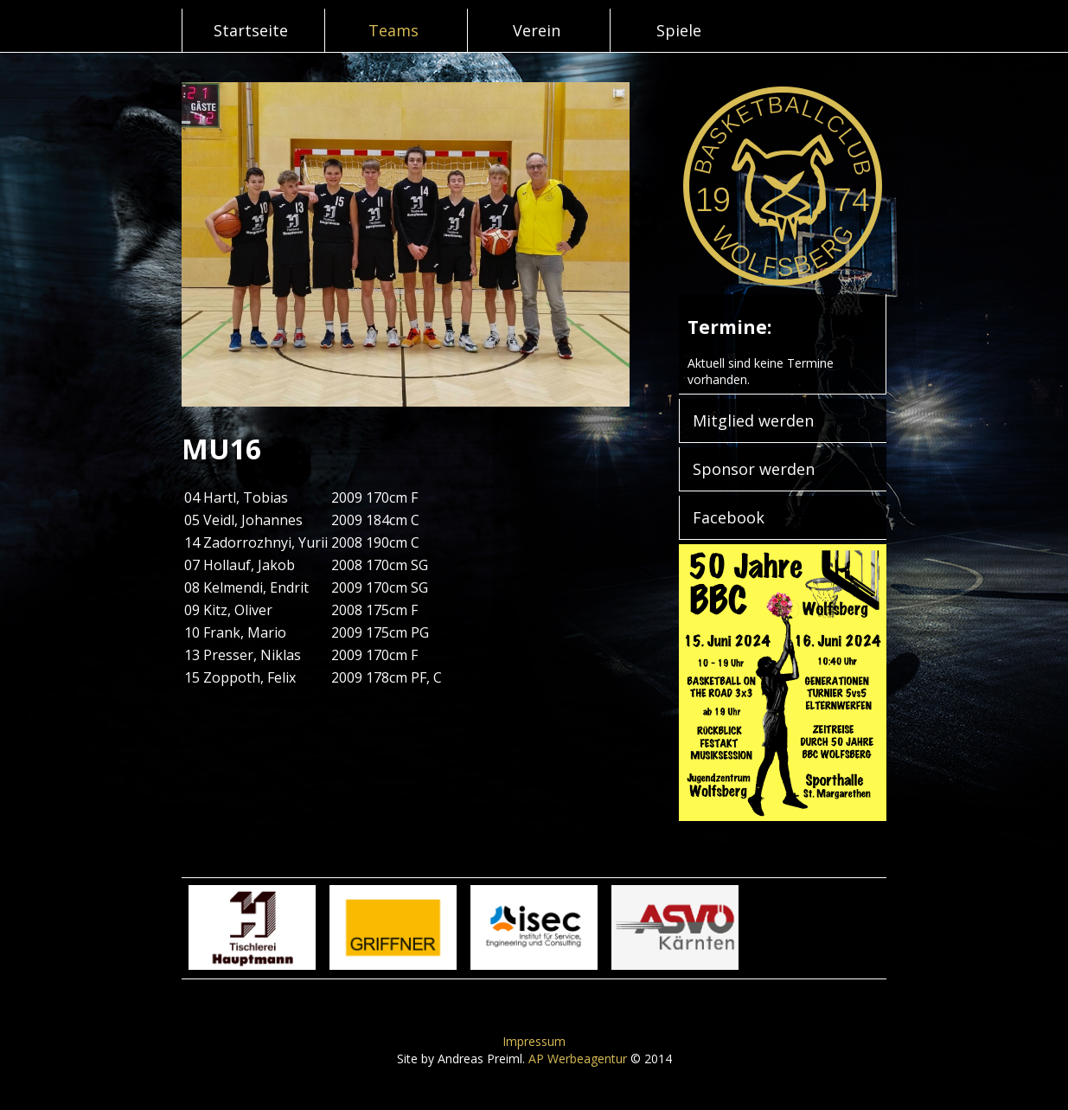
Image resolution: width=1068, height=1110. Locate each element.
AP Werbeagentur (577, 1058)
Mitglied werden (753, 420)
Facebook (728, 517)
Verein (536, 30)
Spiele (678, 30)
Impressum (534, 1041)
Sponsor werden (754, 469)
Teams (393, 30)
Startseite (251, 30)
